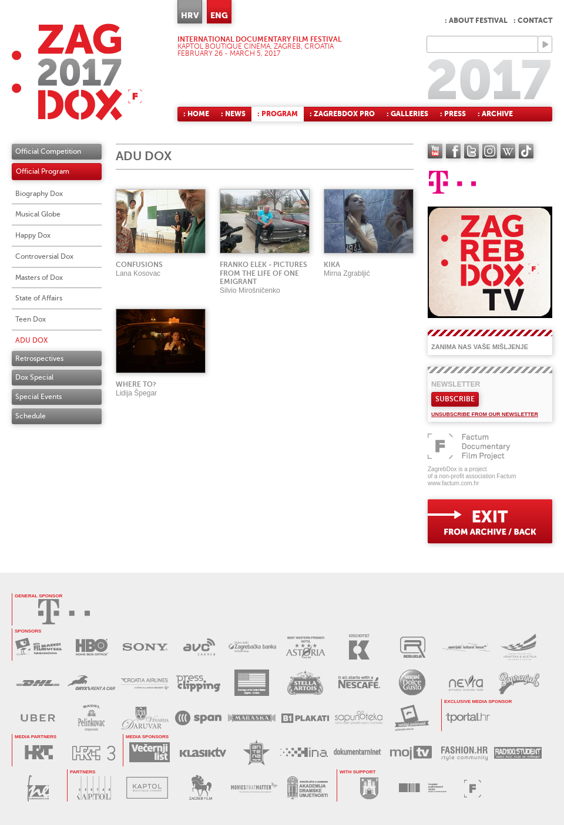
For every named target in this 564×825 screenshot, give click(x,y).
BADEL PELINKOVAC (91, 718)
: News (233, 114)
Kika (332, 265)
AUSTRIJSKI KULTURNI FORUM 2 (519, 647)
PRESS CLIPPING (198, 683)
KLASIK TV (203, 752)
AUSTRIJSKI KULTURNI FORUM (466, 647)
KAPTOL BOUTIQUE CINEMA (147, 788)
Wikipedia (508, 151)
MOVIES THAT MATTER (254, 788)
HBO (92, 647)
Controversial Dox (44, 256)
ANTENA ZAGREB (256, 752)
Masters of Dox (39, 277)
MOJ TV (411, 752)
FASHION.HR (464, 752)
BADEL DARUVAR (145, 718)
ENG (219, 15)
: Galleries (407, 114)
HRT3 (94, 753)
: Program (277, 114)
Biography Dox (39, 194)
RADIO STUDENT (518, 752)
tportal (468, 717)
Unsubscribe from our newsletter (484, 414)
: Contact (532, 20)
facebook (453, 151)
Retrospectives (39, 358)
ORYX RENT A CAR (91, 683)
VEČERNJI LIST (149, 752)
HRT (38, 752)
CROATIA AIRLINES (145, 683)
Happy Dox (33, 235)
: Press (453, 114)
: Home (196, 114)
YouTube (435, 151)
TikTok (526, 151)
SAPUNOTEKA (358, 718)
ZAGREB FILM (200, 788)
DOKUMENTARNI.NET (357, 752)
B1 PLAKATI (305, 718)
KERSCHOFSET (359, 647)
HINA (304, 752)
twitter (471, 151)
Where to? (136, 384)
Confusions (139, 265)
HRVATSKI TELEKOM (64, 612)
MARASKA (252, 718)
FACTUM (472, 788)
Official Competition (48, 151)
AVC (199, 647)
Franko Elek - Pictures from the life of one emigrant (263, 273)
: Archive (495, 114)
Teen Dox (30, 319)
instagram (489, 151)
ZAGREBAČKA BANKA (252, 647)
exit (490, 521)
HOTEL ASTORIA (306, 647)
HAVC (422, 788)
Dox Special (34, 377)
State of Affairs (38, 298)
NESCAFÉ (358, 683)
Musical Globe (38, 214)
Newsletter (455, 384)
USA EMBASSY (252, 683)
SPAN (198, 718)
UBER (38, 718)
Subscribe (455, 399)
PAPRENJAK (519, 683)
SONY (145, 647)
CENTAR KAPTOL (94, 788)
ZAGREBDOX (77, 71)
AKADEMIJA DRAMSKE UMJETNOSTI (307, 788)
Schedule (30, 416)
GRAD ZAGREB (369, 788)
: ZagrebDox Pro (342, 114)
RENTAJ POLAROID (412, 718)
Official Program (42, 171)
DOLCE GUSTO (412, 683)
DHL (38, 683)
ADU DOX (31, 340)
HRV (190, 15)
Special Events (38, 397)
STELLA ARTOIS (305, 683)
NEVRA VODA (465, 683)
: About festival (476, 20)
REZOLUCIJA (413, 647)
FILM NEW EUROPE (38, 788)
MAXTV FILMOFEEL (38, 647)
